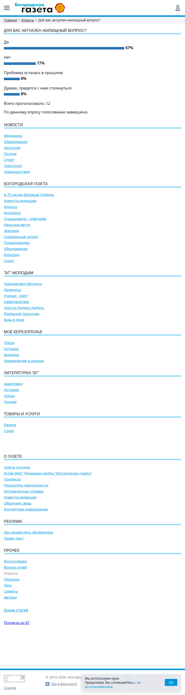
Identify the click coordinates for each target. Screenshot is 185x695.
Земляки (11, 230)
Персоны (12, 606)
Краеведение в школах (24, 360)
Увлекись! (12, 289)
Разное (10, 424)
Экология (12, 147)
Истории (11, 389)
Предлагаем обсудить (23, 283)
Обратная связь (18, 530)
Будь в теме (14, 319)
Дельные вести (17, 224)
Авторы (10, 624)
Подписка (12, 506)
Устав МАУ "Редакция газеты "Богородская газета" (48, 500)
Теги (8, 612)
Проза (9, 342)
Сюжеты (11, 618)
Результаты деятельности (26, 512)
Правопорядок (17, 242)
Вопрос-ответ (15, 594)
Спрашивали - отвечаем (25, 218)
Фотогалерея (15, 588)
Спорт (9, 159)
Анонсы (10, 206)
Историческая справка (23, 518)
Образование (15, 141)
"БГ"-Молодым (18, 273)
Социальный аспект (21, 236)
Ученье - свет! (16, 295)
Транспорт (13, 165)
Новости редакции (20, 200)
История (11, 348)
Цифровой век (16, 301)
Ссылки (10, 687)
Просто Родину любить (24, 307)
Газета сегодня (17, 494)
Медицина (13, 135)
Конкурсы (12, 212)
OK (171, 682)
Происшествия (17, 171)
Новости (13, 125)
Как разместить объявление (28, 559)
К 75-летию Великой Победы (29, 194)
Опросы (27, 20)
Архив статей (16, 637)
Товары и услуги (22, 414)
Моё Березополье (23, 332)
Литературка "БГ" (21, 373)
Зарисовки (13, 383)
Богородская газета (26, 184)
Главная (10, 20)
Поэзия (10, 401)
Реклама (13, 549)
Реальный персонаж (22, 313)
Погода (10, 153)
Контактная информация (26, 536)
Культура (11, 254)
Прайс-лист (14, 565)
